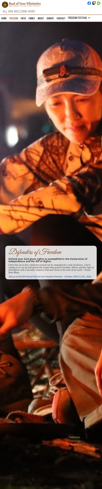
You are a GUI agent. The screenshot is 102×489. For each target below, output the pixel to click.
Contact (61, 18)
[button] (80, 18)
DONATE (50, 18)
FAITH (23, 18)
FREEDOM (13, 18)
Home (4, 18)
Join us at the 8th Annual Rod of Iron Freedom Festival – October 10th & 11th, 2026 (49, 276)
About (41, 18)
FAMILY (32, 18)
